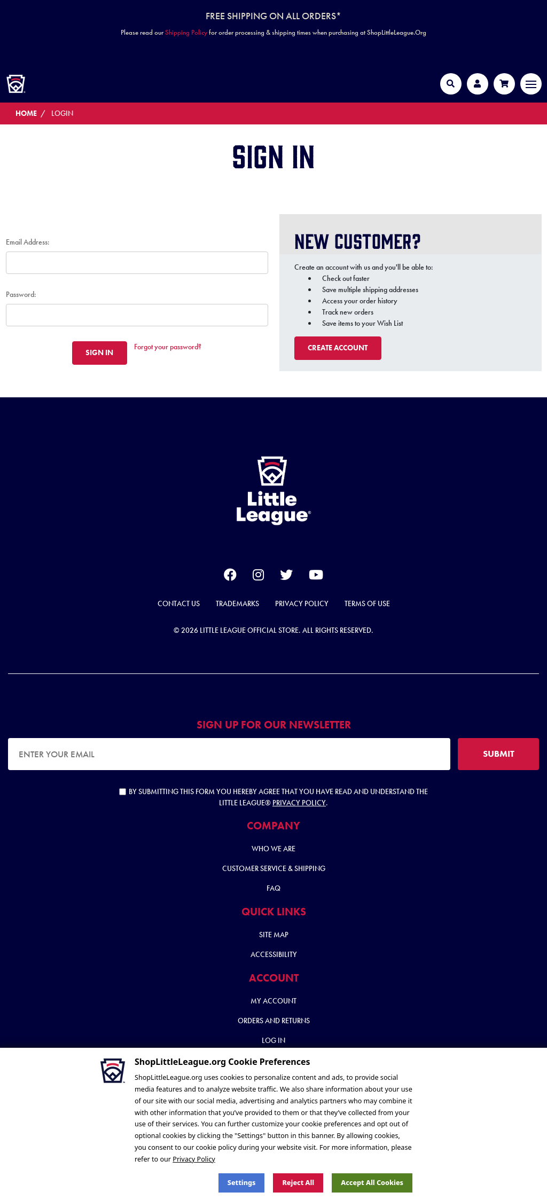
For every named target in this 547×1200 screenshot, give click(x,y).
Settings (242, 1182)
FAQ (273, 888)
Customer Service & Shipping (273, 868)
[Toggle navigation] (531, 84)
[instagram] (258, 577)
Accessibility (274, 954)
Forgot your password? (167, 346)
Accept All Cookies (372, 1182)
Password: (21, 294)
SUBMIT (498, 753)
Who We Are (273, 848)
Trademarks (237, 603)
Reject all (298, 1182)
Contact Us (179, 603)
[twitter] (286, 577)
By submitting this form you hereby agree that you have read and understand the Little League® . (273, 797)
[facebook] (230, 577)
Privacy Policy (302, 603)
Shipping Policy (186, 32)
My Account (273, 1001)
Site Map (273, 934)
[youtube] (316, 577)
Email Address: (28, 242)
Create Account (338, 347)
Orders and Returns (274, 1020)
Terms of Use (367, 603)
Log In (273, 1040)
